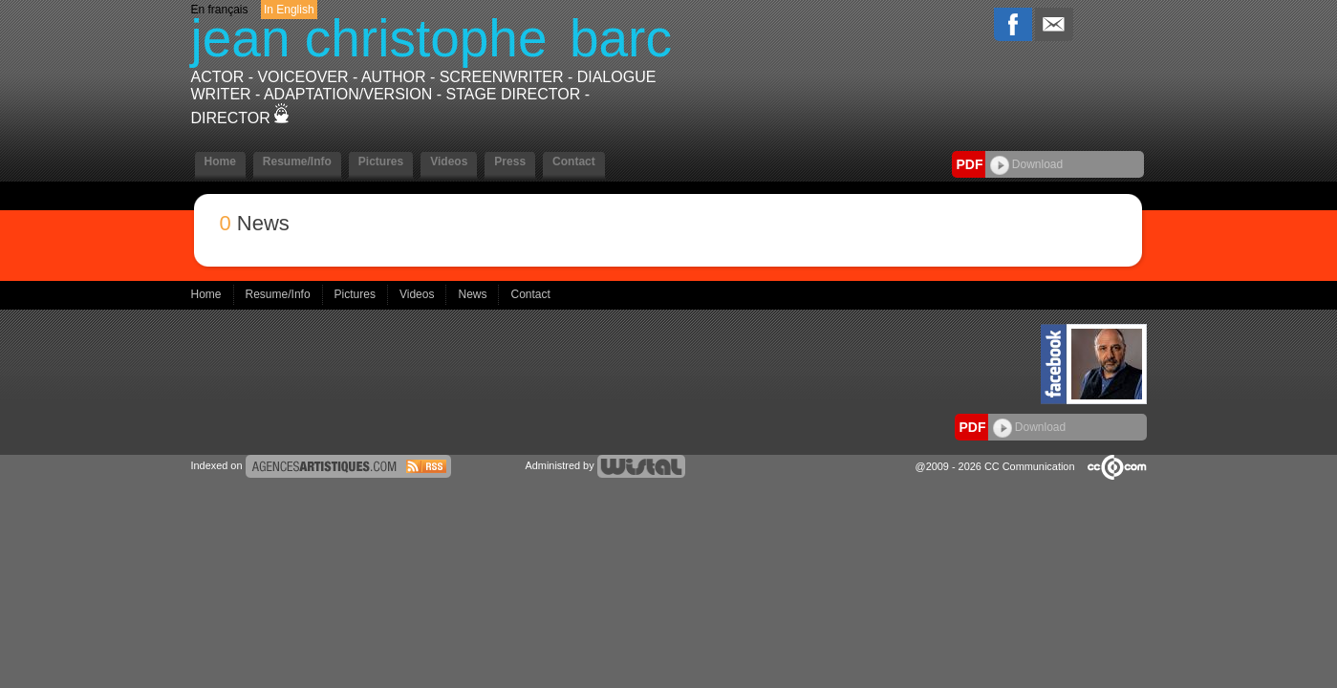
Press (510, 161)
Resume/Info (297, 161)
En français (219, 9)
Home (220, 161)
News (473, 294)
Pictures (380, 161)
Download (1027, 164)
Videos (448, 161)
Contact (573, 161)
